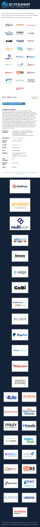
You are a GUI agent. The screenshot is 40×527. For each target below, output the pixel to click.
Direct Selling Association (13, 522)
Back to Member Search (24, 172)
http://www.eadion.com (18, 138)
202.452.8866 (24, 524)
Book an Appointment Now (13, 103)
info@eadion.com (17, 145)
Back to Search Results (10, 172)
